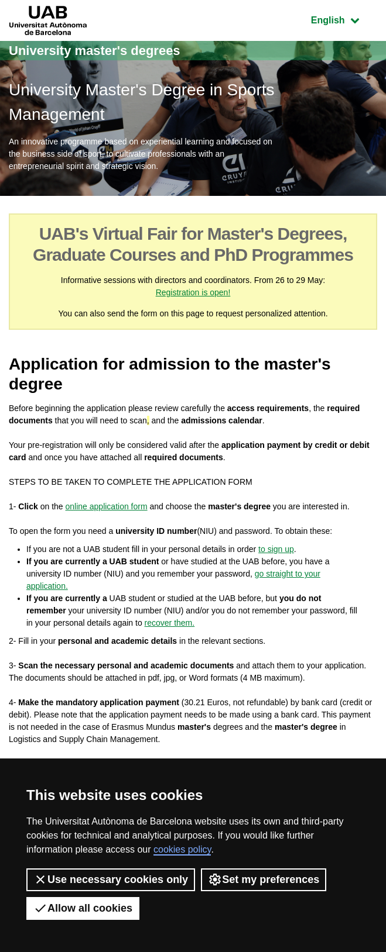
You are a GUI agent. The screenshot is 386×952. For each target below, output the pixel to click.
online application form (107, 506)
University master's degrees (94, 50)
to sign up (276, 549)
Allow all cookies (82, 908)
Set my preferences (263, 879)
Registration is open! (193, 292)
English (343, 19)
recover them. (170, 622)
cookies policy (182, 849)
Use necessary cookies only (110, 879)
